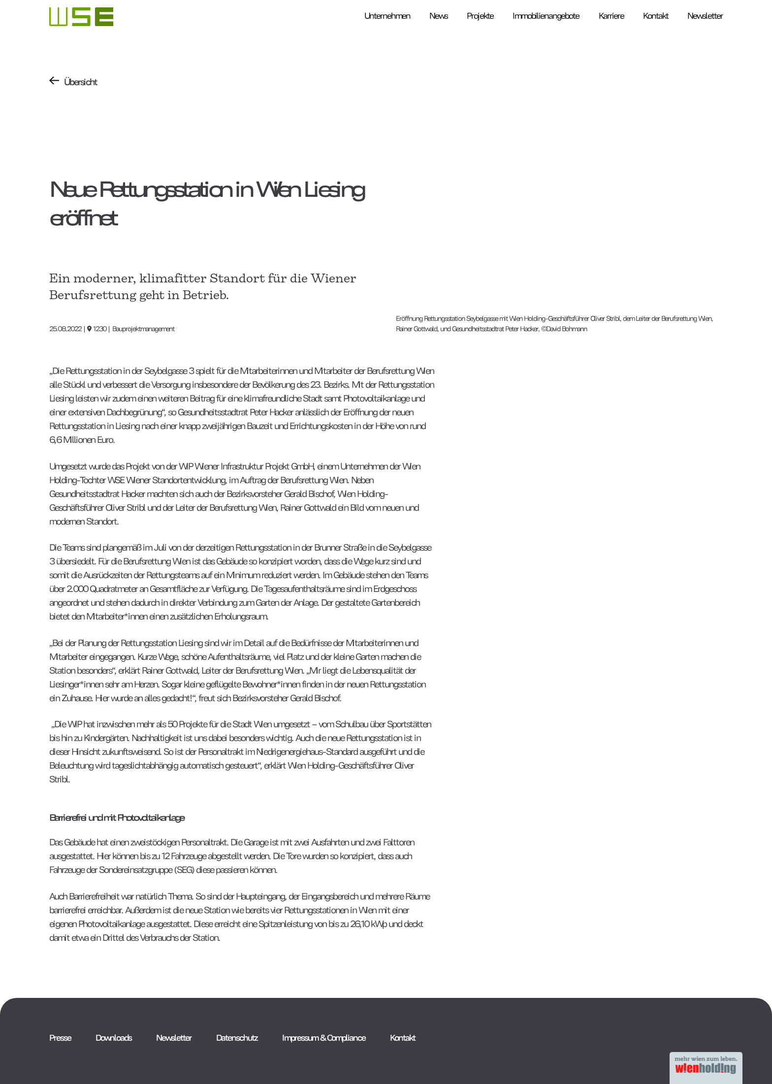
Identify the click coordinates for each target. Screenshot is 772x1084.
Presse (60, 1037)
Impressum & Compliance (323, 1037)
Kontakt (402, 1037)
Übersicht (80, 80)
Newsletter (174, 1037)
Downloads (113, 1037)
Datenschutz (236, 1037)
